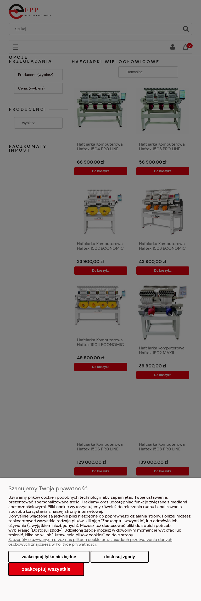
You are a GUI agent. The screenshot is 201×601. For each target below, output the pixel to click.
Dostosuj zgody (119, 557)
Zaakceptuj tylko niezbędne (49, 557)
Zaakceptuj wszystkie (46, 569)
